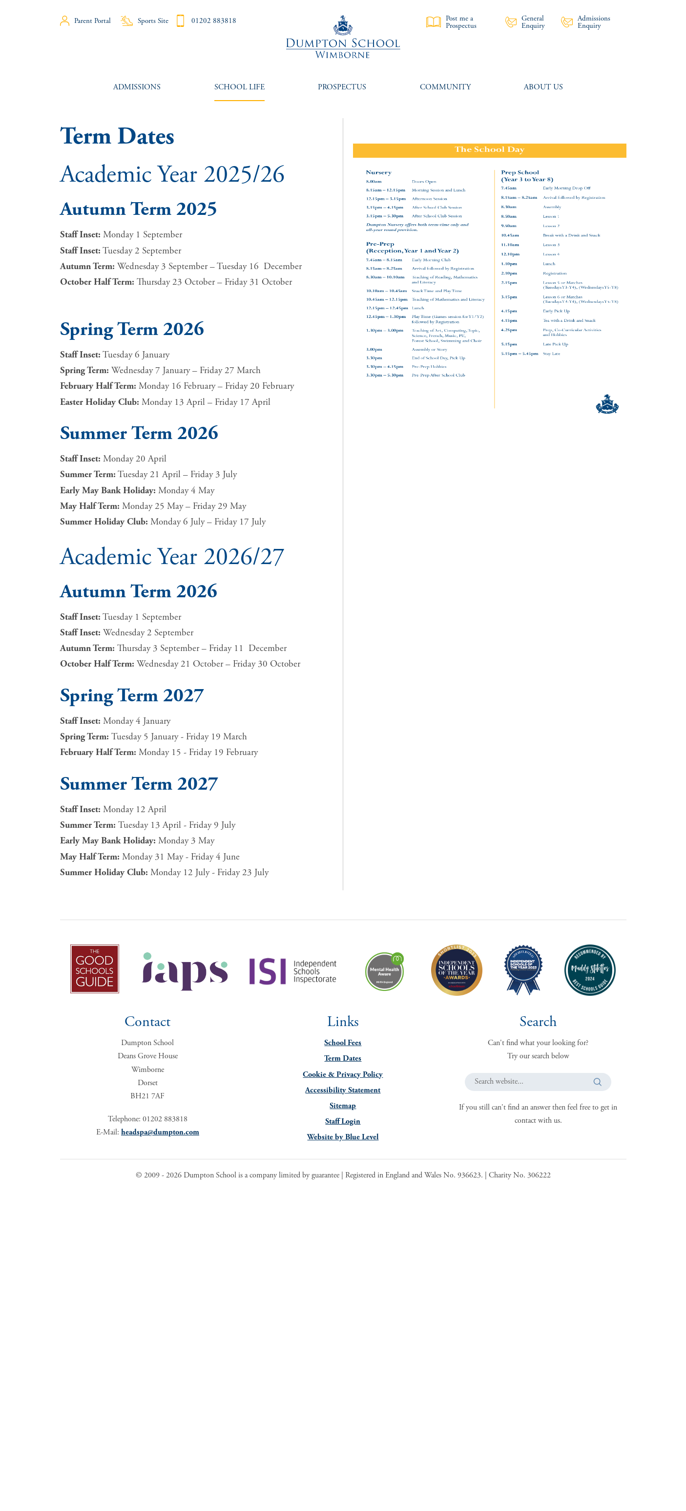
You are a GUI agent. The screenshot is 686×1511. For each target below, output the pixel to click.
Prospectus (342, 87)
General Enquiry (525, 22)
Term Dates (342, 1058)
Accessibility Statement (342, 1090)
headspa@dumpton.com (160, 1132)
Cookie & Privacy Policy (343, 1075)
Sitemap (343, 1106)
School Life (239, 87)
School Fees (342, 1043)
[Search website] (538, 1082)
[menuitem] (137, 87)
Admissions (137, 87)
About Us (543, 87)
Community (445, 87)
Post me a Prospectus (451, 22)
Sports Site (144, 21)
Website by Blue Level (342, 1137)
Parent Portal (85, 21)
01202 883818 (205, 21)
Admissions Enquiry (585, 22)
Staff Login (342, 1121)
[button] (598, 1082)
